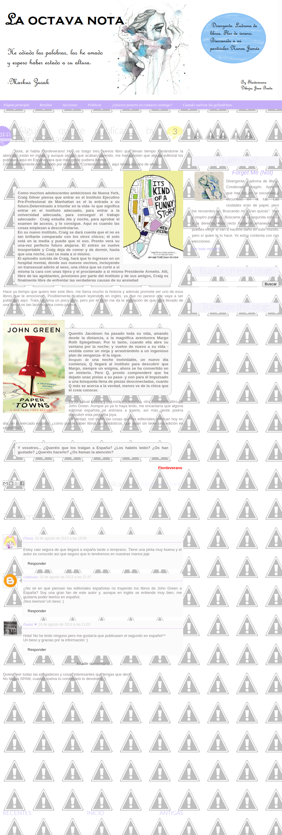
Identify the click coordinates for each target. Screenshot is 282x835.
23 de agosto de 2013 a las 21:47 (65, 577)
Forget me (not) (162, 484)
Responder (37, 563)
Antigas (171, 813)
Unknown (30, 577)
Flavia (28, 538)
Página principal (16, 105)
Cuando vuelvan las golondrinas (207, 105)
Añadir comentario (93, 663)
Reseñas (46, 105)
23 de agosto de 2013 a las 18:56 (61, 538)
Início (95, 812)
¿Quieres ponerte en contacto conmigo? (142, 105)
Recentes (17, 813)
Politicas (94, 105)
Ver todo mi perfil (206, 249)
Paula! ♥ (30, 624)
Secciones (70, 105)
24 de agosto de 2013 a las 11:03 (64, 624)
